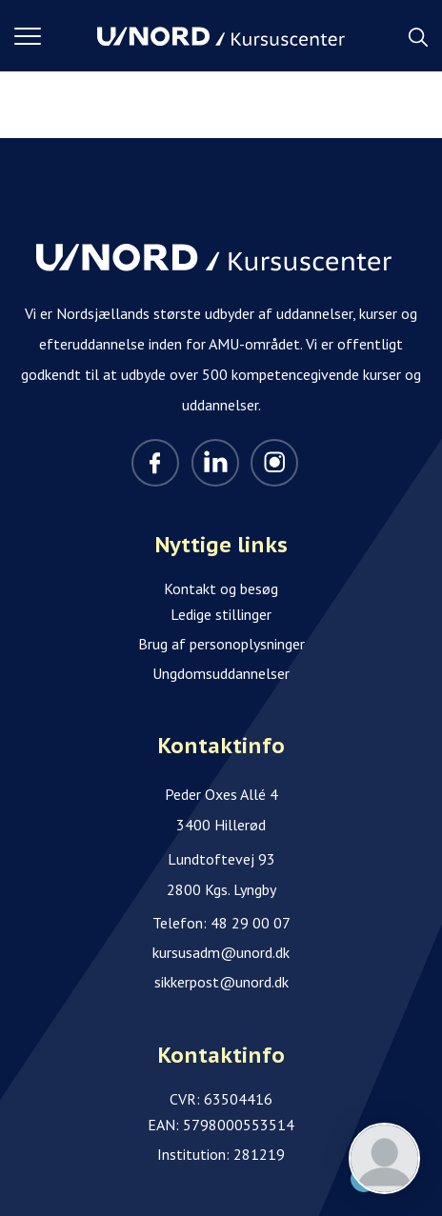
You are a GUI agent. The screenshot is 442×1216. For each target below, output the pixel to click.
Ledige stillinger (221, 614)
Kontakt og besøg (221, 588)
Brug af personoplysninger (221, 643)
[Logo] (221, 36)
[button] (55, 36)
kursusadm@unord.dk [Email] (221, 952)
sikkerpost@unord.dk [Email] (221, 981)
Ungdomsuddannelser (221, 673)
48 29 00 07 (251, 922)
